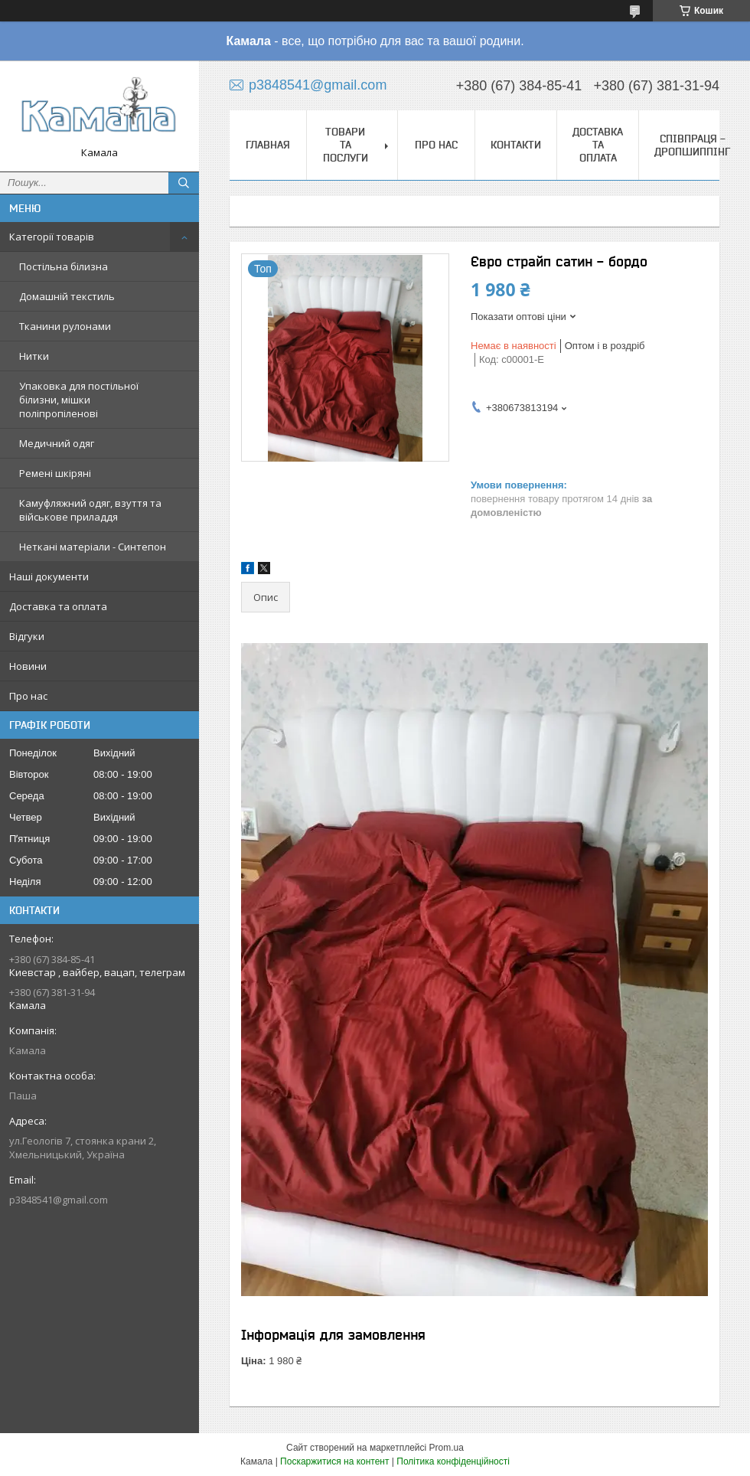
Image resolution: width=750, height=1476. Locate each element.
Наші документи (49, 576)
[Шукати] (183, 182)
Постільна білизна (63, 266)
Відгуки (26, 636)
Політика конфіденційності (453, 1461)
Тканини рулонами (65, 326)
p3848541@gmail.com (58, 1200)
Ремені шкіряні (55, 473)
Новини (28, 666)
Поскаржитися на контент (334, 1461)
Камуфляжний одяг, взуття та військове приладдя (90, 510)
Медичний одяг (56, 443)
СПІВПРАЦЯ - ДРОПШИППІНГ (692, 145)
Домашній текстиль (67, 296)
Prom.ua (446, 1447)
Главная (268, 145)
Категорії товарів (51, 236)
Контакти (516, 145)
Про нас (28, 696)
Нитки (34, 356)
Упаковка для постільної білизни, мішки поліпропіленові (79, 399)
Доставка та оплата (58, 606)
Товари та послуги (345, 145)
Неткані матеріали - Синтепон (92, 547)
